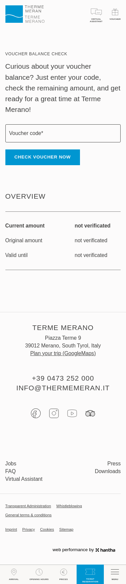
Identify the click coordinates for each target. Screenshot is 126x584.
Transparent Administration (28, 506)
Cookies (47, 529)
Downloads (108, 471)
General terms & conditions (28, 515)
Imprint (11, 529)
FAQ (10, 471)
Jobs (10, 463)
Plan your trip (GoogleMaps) (63, 353)
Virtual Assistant (24, 479)
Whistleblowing (69, 506)
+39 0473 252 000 (63, 378)
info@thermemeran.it (63, 388)
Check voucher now (42, 156)
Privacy (28, 529)
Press (114, 463)
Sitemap (66, 529)
